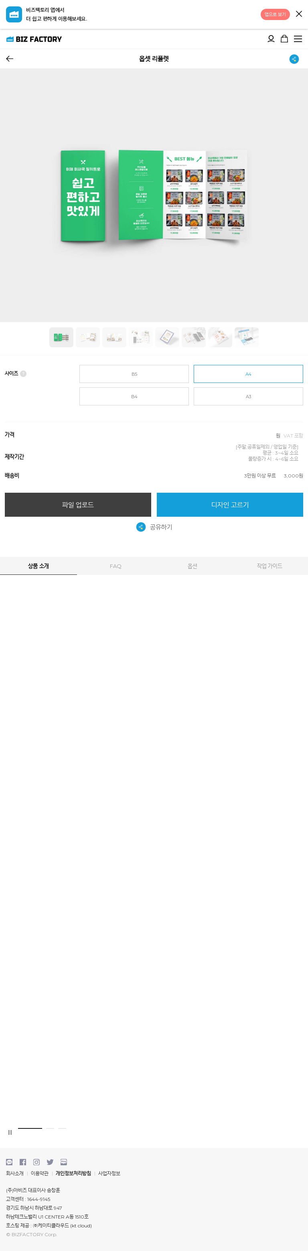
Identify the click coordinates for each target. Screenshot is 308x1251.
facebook (23, 1162)
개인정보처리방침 (73, 1173)
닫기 (299, 14)
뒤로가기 (9, 59)
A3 (248, 396)
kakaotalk (9, 1162)
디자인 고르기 (230, 505)
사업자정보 (109, 1173)
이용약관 (40, 1173)
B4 (134, 396)
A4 (248, 374)
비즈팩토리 (34, 39)
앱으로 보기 (275, 14)
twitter (50, 1162)
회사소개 (15, 1173)
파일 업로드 (78, 505)
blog (64, 1162)
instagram (36, 1162)
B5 (134, 374)
